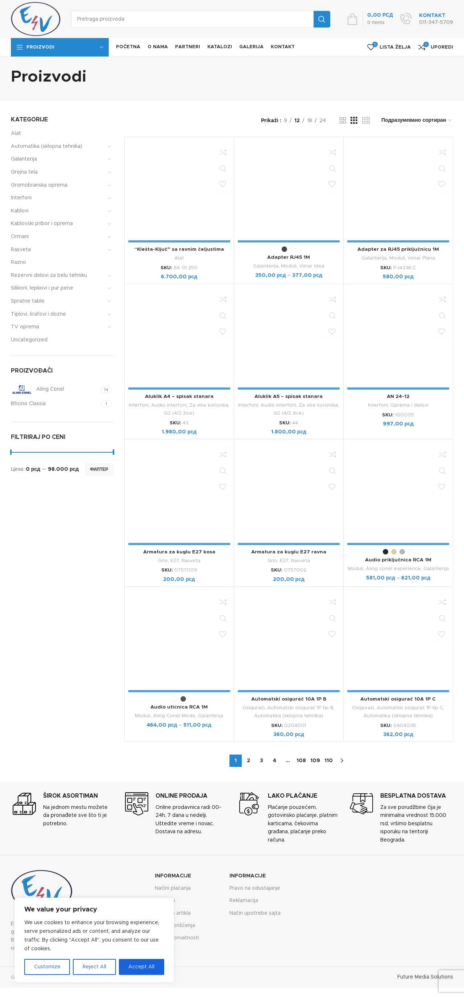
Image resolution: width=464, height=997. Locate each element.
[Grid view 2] (342, 120)
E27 (174, 559)
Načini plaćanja (173, 887)
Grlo (163, 559)
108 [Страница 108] (301, 759)
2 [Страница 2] (248, 759)
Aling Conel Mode (174, 715)
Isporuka (165, 899)
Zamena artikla (173, 911)
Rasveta (21, 249)
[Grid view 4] (366, 120)
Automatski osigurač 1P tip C (410, 707)
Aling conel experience (393, 567)
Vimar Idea (311, 266)
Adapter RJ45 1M (288, 257)
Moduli (289, 266)
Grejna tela (24, 172)
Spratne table (28, 301)
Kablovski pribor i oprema (42, 223)
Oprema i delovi (409, 405)
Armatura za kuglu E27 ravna (288, 551)
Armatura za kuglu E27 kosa (179, 551)
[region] (94, 940)
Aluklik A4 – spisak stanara (179, 396)
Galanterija (24, 159)
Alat (16, 133)
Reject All (94, 966)
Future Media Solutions (425, 976)
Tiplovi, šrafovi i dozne (38, 314)
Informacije (173, 874)
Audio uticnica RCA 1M (179, 706)
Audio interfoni (169, 405)
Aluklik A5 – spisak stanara (288, 396)
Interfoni (21, 197)
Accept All (141, 966)
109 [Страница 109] (315, 759)
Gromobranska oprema (39, 185)
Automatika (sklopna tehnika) (46, 146)
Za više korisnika (208, 405)
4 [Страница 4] (274, 759)
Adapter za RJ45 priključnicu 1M (398, 249)
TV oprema (25, 326)
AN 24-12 (398, 396)
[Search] (200, 19)
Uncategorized (29, 339)
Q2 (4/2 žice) (179, 412)
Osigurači (254, 707)
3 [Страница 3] (261, 759)
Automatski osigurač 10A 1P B (288, 698)
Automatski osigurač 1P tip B (300, 707)
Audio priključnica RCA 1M (398, 559)
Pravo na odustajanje (254, 887)
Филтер (99, 469)
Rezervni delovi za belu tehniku (49, 275)
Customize (47, 966)
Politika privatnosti (177, 936)
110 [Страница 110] (328, 759)
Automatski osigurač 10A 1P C (398, 698)
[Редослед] (417, 121)
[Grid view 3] (354, 120)
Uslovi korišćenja (175, 924)
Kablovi (20, 210)
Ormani (20, 236)
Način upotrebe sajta (255, 911)
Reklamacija (243, 899)
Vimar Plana (421, 258)
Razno (18, 262)
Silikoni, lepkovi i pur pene (42, 288)
